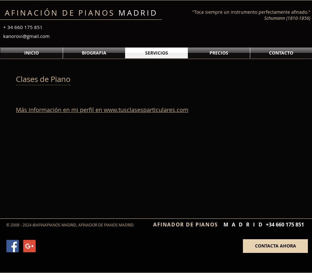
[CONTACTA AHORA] (275, 246)
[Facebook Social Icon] (12, 246)
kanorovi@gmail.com (26, 36)
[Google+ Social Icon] (29, 246)
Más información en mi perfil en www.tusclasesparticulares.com (102, 110)
